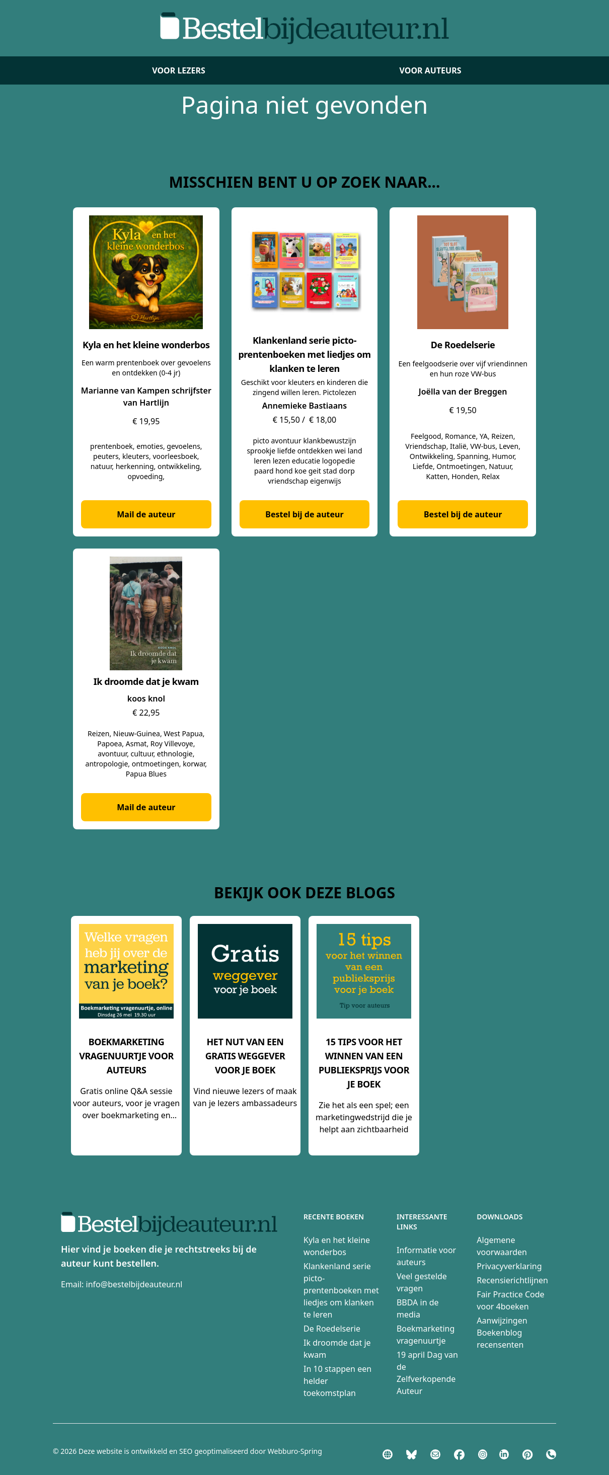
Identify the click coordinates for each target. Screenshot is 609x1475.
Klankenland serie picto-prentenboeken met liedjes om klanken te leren (341, 1290)
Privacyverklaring (509, 1266)
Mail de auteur (146, 514)
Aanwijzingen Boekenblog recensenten (502, 1332)
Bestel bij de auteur (304, 514)
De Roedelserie (331, 1328)
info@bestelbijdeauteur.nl (134, 1284)
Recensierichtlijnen (512, 1280)
